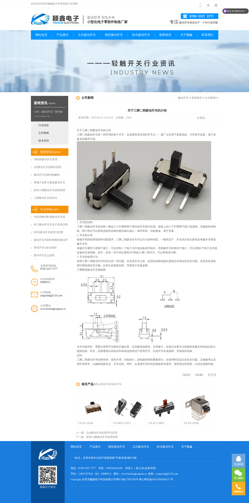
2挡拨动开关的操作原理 (47, 167)
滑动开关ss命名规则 (45, 247)
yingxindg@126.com (51, 295)
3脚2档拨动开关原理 (45, 159)
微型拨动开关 (114, 34)
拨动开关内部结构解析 (47, 174)
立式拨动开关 (87, 34)
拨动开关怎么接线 (44, 255)
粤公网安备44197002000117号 (156, 479)
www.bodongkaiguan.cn (53, 308)
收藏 (199, 374)
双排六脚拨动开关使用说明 (49, 190)
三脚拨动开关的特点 (45, 198)
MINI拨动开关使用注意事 (48, 232)
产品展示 (63, 34)
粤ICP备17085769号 (127, 479)
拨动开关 (183, 97)
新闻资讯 (165, 34)
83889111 (45, 282)
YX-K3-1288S (156, 423)
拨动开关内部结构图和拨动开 (51, 240)
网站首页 (41, 34)
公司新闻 (210, 97)
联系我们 (208, 34)
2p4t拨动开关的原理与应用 (101, 432)
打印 (212, 374)
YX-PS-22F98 (191, 423)
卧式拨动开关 (141, 34)
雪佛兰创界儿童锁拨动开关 (49, 182)
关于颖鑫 (186, 34)
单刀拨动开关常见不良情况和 (51, 224)
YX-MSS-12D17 (122, 423)
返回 (186, 374)
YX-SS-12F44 (85, 423)
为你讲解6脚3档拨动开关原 (49, 216)
